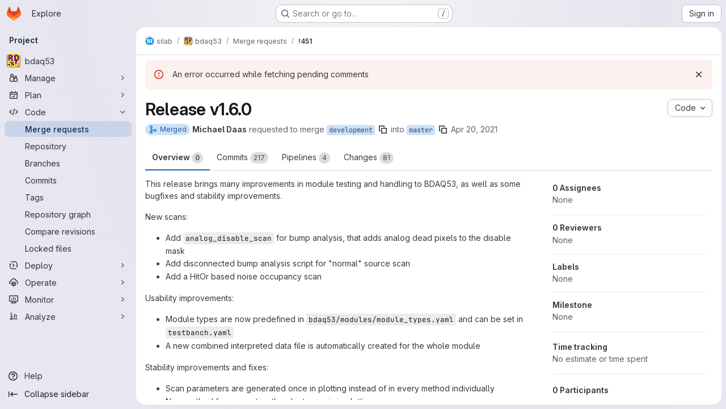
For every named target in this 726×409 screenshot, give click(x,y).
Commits (242, 158)
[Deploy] (68, 265)
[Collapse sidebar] (68, 394)
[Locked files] (68, 248)
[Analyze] (68, 316)
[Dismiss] (699, 74)
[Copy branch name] (383, 129)
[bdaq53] (68, 61)
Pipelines (306, 158)
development (351, 130)
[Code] (68, 112)
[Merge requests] (68, 129)
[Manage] (68, 78)
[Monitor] (68, 299)
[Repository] (68, 146)
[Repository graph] (68, 214)
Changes (369, 158)
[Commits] (68, 180)
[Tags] (68, 197)
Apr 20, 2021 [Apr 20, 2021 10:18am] (474, 129)
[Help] (68, 376)
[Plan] (68, 95)
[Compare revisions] (68, 231)
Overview (177, 158)
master (421, 130)
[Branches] (68, 163)
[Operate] (68, 282)
